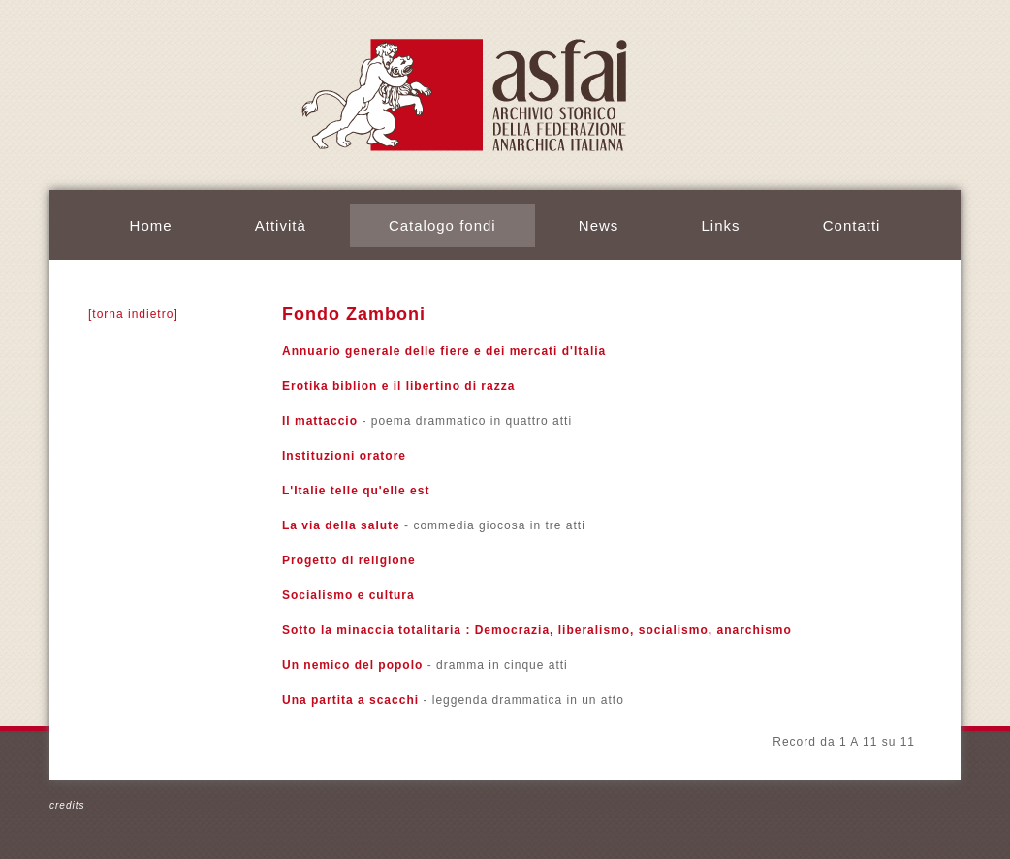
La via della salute (341, 525)
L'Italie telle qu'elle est (355, 490)
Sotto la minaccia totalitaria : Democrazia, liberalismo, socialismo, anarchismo (537, 630)
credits (66, 805)
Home (151, 225)
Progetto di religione (349, 560)
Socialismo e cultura (348, 595)
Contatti (852, 225)
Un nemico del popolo (352, 665)
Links (721, 225)
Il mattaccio (320, 421)
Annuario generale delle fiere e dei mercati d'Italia (444, 351)
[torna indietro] (133, 314)
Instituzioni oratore (344, 455)
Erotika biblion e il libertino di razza (398, 386)
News (599, 225)
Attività (280, 225)
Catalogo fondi (442, 225)
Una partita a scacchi (350, 700)
